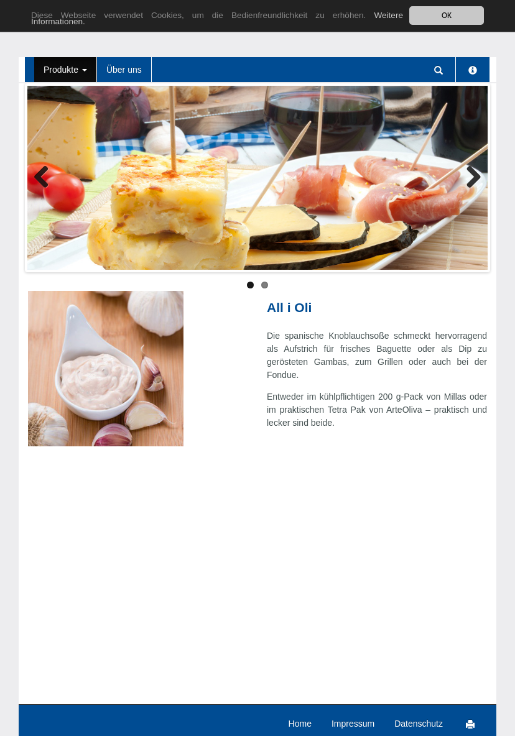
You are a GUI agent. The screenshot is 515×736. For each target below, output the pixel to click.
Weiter (469, 177)
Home (300, 724)
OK (447, 15)
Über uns (124, 70)
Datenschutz (418, 724)
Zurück (46, 177)
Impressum (353, 724)
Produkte (65, 70)
